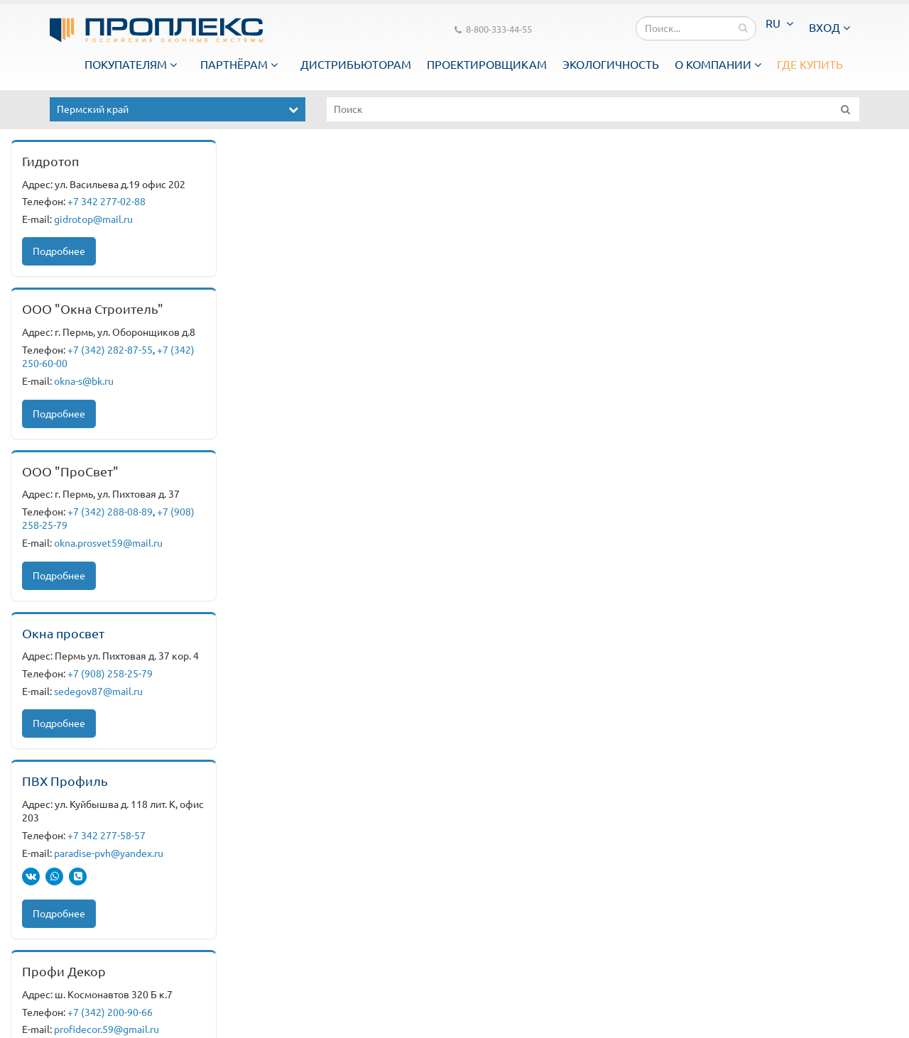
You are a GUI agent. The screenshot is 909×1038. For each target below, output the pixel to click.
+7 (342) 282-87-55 (110, 350)
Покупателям (131, 64)
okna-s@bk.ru (84, 381)
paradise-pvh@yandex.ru (108, 853)
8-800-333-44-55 (493, 29)
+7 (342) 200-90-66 (110, 1012)
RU (779, 23)
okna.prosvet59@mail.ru (108, 543)
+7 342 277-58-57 (106, 835)
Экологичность (610, 64)
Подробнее (59, 251)
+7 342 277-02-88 (106, 201)
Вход (829, 27)
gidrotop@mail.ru (93, 219)
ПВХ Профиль (65, 781)
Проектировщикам (487, 64)
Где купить (810, 64)
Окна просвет (63, 633)
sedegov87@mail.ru (98, 691)
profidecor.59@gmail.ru (106, 1029)
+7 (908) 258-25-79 (110, 673)
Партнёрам (239, 64)
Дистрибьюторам (355, 64)
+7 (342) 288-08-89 (110, 512)
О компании (718, 64)
